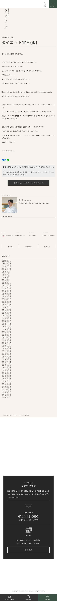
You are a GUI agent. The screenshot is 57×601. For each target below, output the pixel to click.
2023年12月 (5, 304)
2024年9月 (5, 290)
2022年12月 (5, 323)
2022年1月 (5, 340)
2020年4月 (5, 374)
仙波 (12, 37)
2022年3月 (5, 337)
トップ (4, 415)
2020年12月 (5, 361)
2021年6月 (5, 351)
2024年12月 (5, 285)
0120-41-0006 (28, 516)
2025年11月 (5, 268)
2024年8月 (5, 292)
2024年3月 (5, 299)
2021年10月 (5, 345)
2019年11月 (5, 381)
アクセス (11, 442)
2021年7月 (5, 350)
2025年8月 (5, 273)
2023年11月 (5, 306)
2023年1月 (5, 322)
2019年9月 (5, 385)
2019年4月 (5, 392)
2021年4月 (5, 355)
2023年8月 (5, 311)
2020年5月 (5, 372)
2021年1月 (5, 359)
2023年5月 (5, 315)
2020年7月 (5, 369)
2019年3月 (5, 394)
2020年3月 (5, 375)
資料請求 (28, 550)
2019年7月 (5, 388)
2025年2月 (5, 282)
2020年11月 (5, 363)
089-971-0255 (11, 435)
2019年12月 (5, 380)
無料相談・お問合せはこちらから (28, 183)
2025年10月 (5, 270)
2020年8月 (5, 367)
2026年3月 (5, 262)
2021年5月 (5, 353)
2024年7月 (5, 293)
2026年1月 (5, 265)
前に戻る (47, 246)
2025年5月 (5, 277)
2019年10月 (5, 383)
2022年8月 (5, 329)
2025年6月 (5, 276)
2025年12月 (5, 266)
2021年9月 (5, 347)
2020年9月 (5, 366)
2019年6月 (5, 389)
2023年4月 (5, 317)
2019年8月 (5, 386)
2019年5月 (5, 391)
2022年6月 (5, 333)
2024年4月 (5, 298)
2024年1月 (5, 303)
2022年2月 (5, 339)
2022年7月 (5, 331)
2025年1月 (5, 284)
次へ (10, 246)
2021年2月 (5, 358)
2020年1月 (5, 378)
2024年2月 (5, 301)
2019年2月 (5, 396)
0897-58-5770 (11, 460)
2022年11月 (5, 325)
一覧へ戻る (28, 246)
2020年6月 (5, 370)
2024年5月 (5, 296)
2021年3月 (5, 356)
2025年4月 (5, 279)
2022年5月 (5, 334)
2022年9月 (5, 328)
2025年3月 (5, 281)
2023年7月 (5, 312)
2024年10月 (5, 288)
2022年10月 (5, 326)
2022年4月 (5, 336)
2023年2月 (5, 320)
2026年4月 (5, 260)
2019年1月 (5, 397)
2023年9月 (5, 309)
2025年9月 (5, 271)
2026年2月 (5, 263)
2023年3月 (5, 318)
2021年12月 (5, 342)
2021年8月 (5, 348)
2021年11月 (5, 344)
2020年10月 (5, 364)
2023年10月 (5, 307)
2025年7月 (5, 274)
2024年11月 (5, 287)
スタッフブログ (13, 415)
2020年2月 (5, 377)
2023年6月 (5, 314)
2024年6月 (5, 295)
